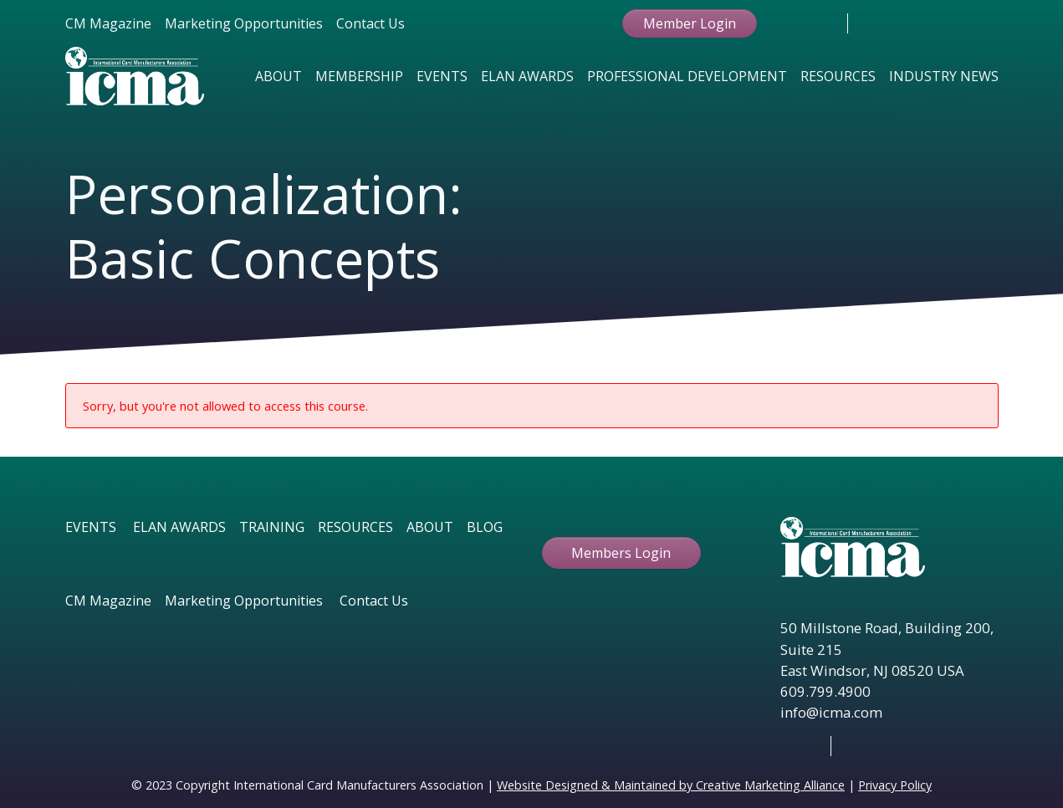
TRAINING (271, 527)
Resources (838, 76)
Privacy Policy (895, 785)
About (278, 76)
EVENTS (90, 527)
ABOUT (429, 527)
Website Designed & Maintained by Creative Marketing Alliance (671, 785)
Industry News (944, 76)
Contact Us (370, 23)
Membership (359, 76)
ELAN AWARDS (179, 527)
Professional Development (687, 76)
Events (442, 76)
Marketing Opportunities (244, 23)
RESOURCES (355, 527)
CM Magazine (108, 23)
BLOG (485, 527)
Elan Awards (527, 76)
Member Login (689, 23)
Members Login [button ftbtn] (621, 553)
